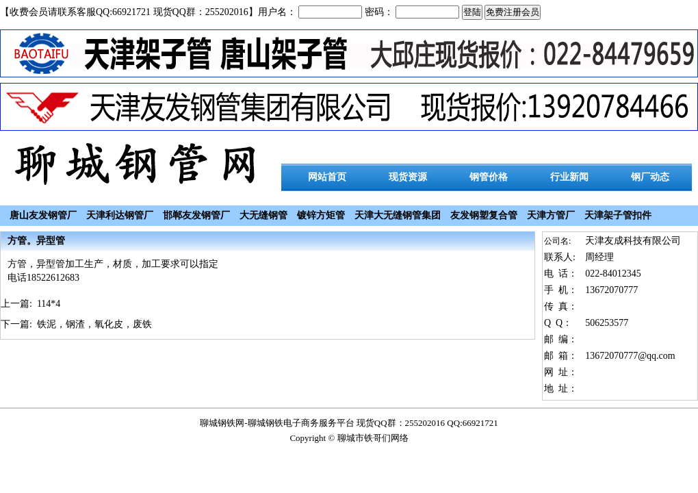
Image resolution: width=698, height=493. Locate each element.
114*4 (48, 304)
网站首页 (327, 177)
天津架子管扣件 (617, 215)
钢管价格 (488, 177)
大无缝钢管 (263, 215)
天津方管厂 (551, 215)
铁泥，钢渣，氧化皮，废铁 (94, 324)
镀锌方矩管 (321, 215)
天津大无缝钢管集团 (397, 215)
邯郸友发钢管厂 (196, 215)
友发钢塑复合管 (483, 215)
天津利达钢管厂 (119, 215)
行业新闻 (569, 177)
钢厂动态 (650, 177)
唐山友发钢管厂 (43, 215)
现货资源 (408, 177)
